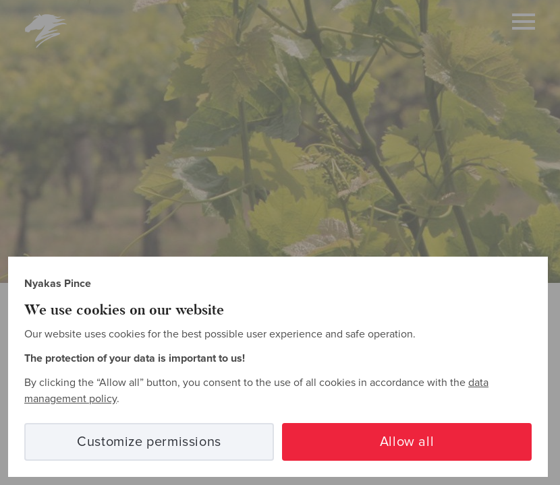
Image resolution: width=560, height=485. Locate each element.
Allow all (407, 442)
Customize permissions (149, 442)
